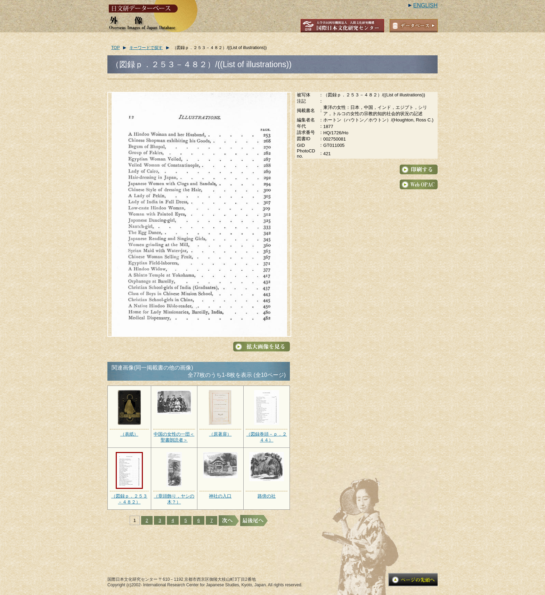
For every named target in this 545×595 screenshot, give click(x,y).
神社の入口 (220, 496)
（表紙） (129, 434)
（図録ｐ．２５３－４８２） (129, 499)
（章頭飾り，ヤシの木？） (174, 499)
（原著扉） (220, 434)
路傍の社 (267, 496)
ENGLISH (425, 5)
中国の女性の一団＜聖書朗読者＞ (174, 437)
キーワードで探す (146, 47)
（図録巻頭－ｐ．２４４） (266, 437)
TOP (115, 47)
